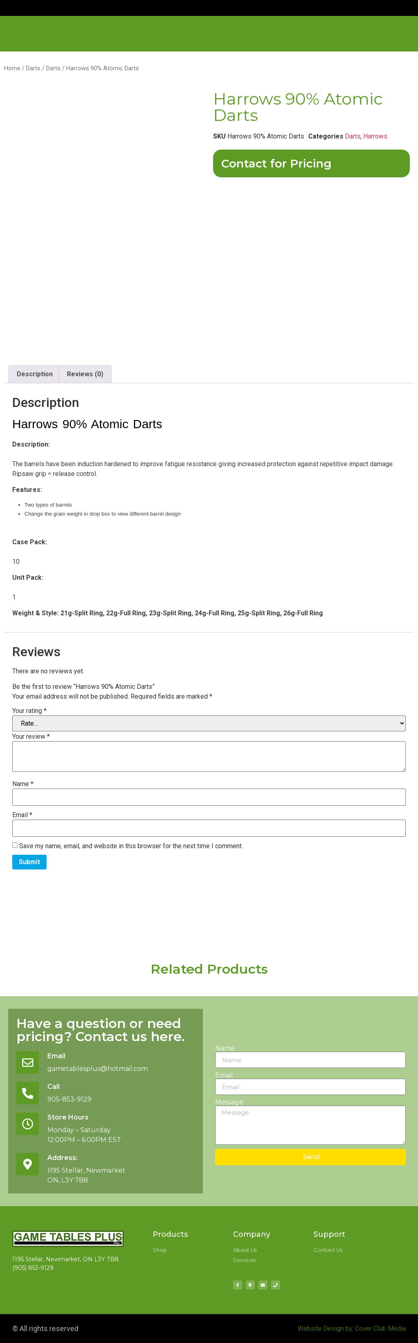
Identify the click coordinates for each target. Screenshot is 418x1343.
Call (54, 1086)
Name (22, 784)
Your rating (29, 711)
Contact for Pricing (276, 163)
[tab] (35, 374)
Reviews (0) (85, 374)
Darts (33, 68)
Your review (31, 736)
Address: (63, 1158)
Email (22, 815)
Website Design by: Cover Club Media (352, 1328)
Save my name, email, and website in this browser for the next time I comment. (131, 846)
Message (229, 1102)
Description (35, 374)
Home (12, 68)
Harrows (375, 136)
